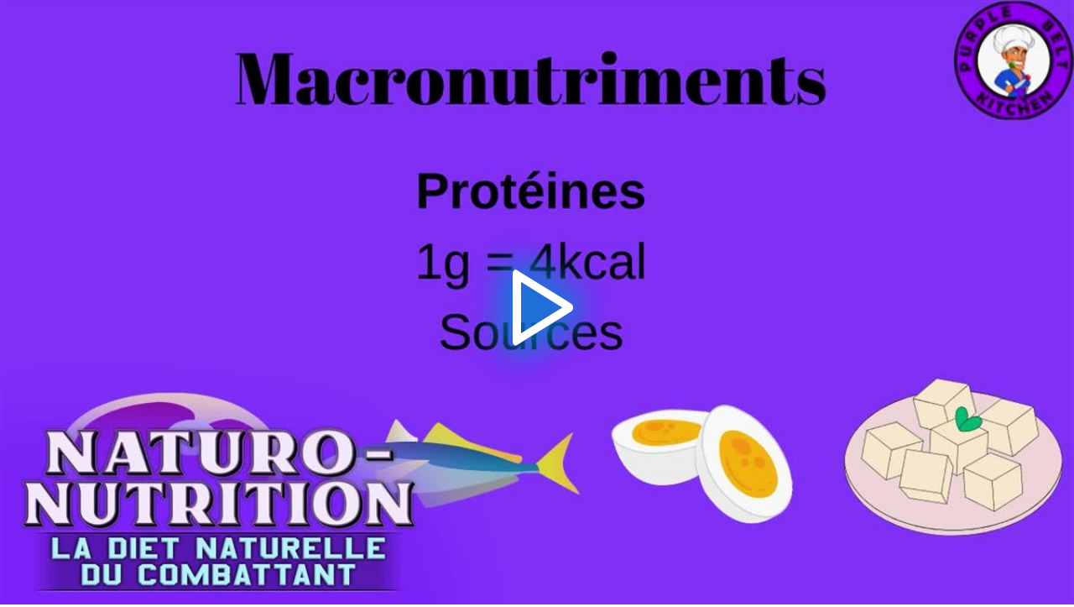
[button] (537, 302)
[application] (537, 302)
